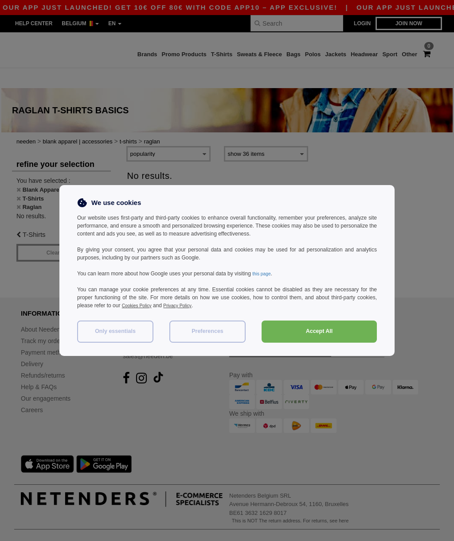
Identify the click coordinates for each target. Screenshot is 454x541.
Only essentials (115, 331)
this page (263, 273)
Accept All (319, 331)
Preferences (207, 331)
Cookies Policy (139, 305)
